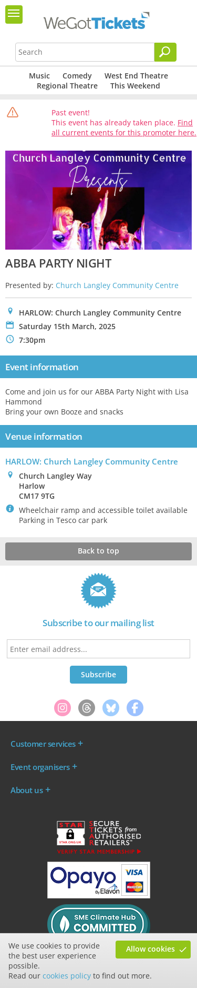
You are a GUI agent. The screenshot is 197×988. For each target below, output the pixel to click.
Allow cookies (150, 949)
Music (39, 76)
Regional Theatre (67, 86)
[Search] (165, 52)
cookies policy (67, 976)
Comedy (77, 76)
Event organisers (40, 767)
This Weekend (135, 86)
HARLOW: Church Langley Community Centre (91, 461)
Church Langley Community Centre (117, 285)
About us (27, 790)
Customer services (43, 743)
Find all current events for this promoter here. (123, 127)
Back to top (98, 551)
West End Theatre (136, 76)
